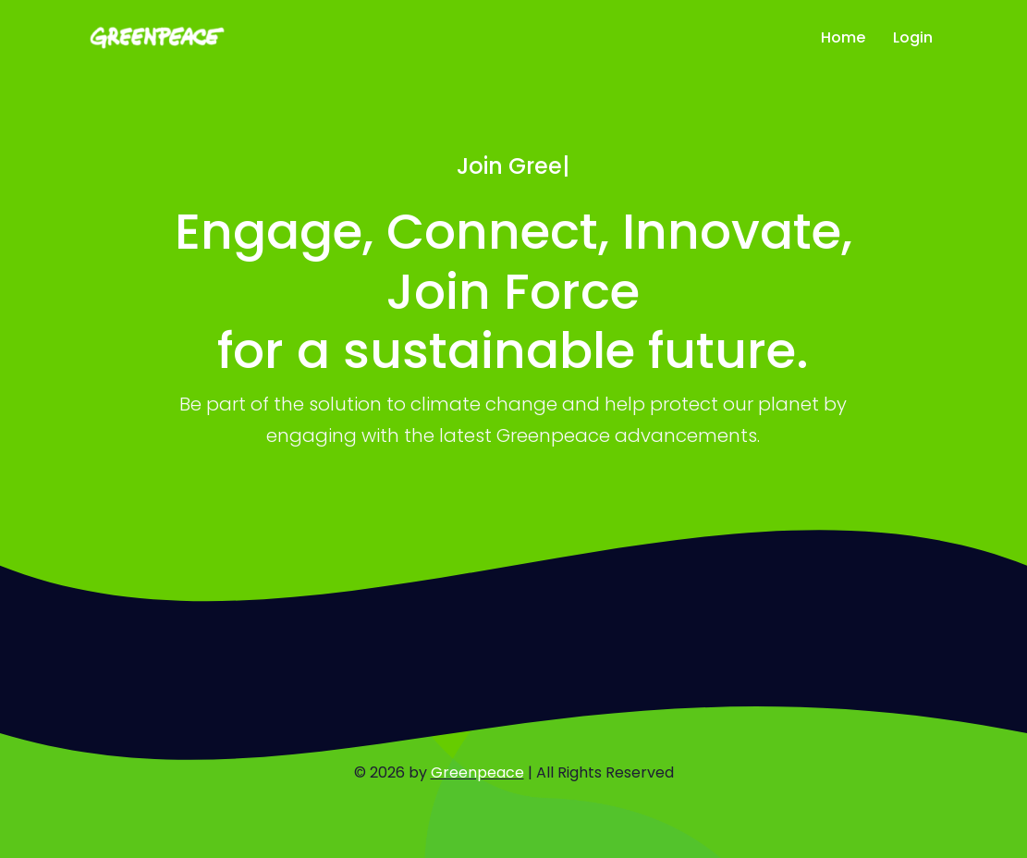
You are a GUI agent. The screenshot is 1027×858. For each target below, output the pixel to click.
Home (843, 37)
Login (913, 37)
